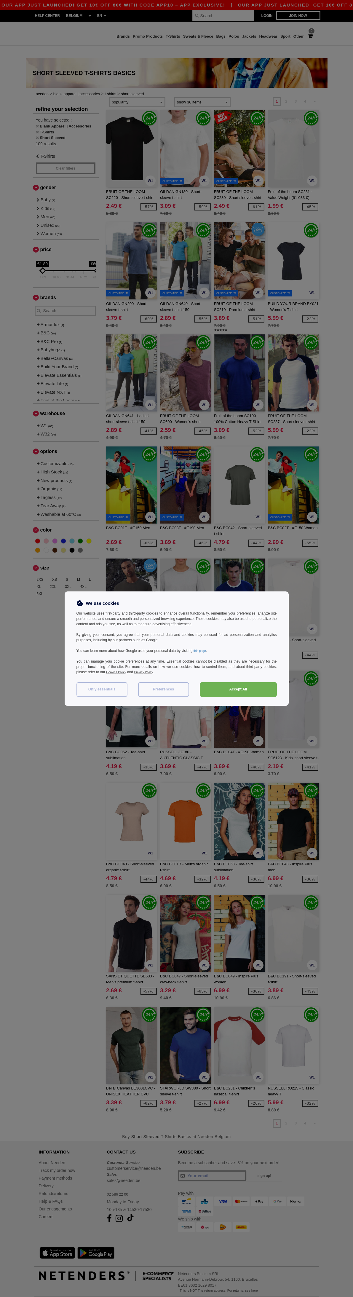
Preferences (163, 689)
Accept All (238, 689)
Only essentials (102, 689)
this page (201, 651)
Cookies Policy (118, 672)
